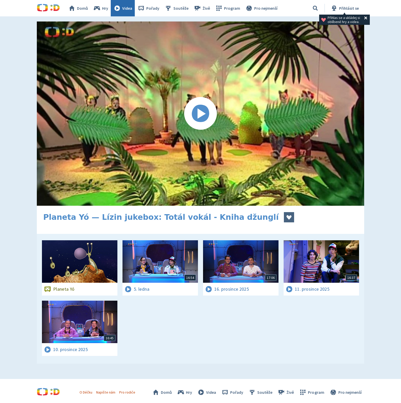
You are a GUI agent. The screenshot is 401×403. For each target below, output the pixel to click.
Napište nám (105, 392)
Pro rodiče (127, 392)
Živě (202, 8)
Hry (100, 8)
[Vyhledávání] (315, 8)
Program (227, 8)
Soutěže (176, 8)
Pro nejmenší (261, 8)
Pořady (148, 8)
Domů (78, 8)
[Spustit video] (200, 113)
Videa (122, 8)
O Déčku (86, 392)
